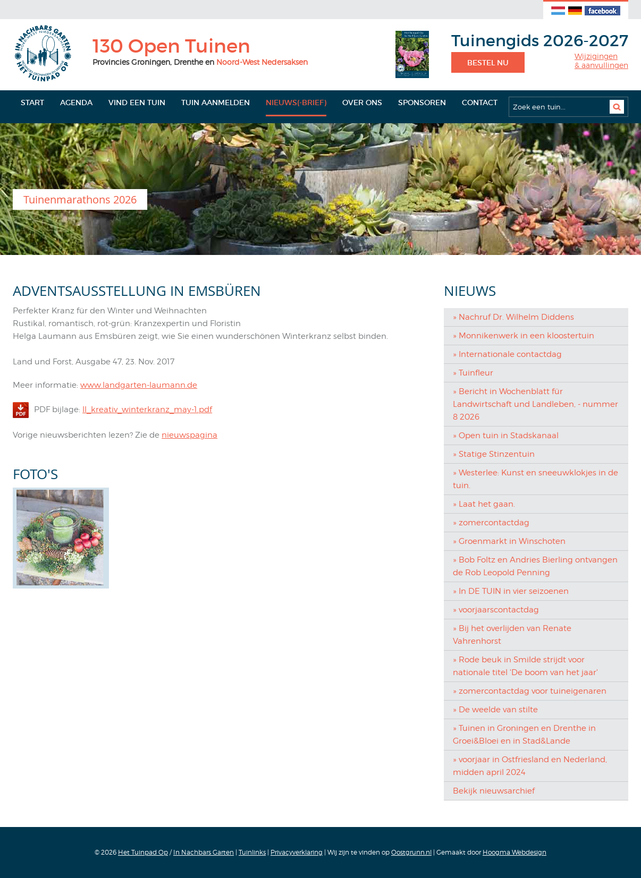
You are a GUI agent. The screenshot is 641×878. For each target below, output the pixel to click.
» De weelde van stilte (495, 709)
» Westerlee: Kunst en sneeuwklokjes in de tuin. (535, 479)
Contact (479, 102)
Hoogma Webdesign (514, 852)
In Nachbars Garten (203, 852)
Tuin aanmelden (215, 102)
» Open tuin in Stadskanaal (506, 435)
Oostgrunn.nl (411, 852)
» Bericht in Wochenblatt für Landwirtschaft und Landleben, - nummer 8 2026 (535, 404)
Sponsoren (422, 102)
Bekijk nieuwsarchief (494, 791)
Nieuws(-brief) (296, 102)
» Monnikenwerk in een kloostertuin (523, 335)
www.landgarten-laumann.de (138, 385)
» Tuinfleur (473, 373)
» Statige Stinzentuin (494, 454)
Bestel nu (488, 62)
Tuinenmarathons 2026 (80, 199)
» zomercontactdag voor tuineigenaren (529, 691)
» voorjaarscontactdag (496, 610)
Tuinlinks (252, 852)
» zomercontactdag (491, 522)
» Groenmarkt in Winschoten (509, 541)
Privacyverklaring (297, 852)
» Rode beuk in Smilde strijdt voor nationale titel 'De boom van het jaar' (525, 666)
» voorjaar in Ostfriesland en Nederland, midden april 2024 (530, 766)
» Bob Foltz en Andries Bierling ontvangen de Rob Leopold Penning (535, 566)
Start (32, 102)
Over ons (362, 102)
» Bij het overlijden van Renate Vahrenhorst (512, 635)
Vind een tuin (136, 102)
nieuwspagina (189, 435)
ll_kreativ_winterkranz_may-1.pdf (147, 409)
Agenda (76, 102)
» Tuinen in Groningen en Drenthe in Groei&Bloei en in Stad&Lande (524, 734)
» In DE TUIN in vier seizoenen (511, 591)
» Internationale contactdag (507, 354)
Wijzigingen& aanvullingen (601, 61)
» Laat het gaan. (484, 504)
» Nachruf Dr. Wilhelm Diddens (513, 317)
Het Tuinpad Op (143, 852)
